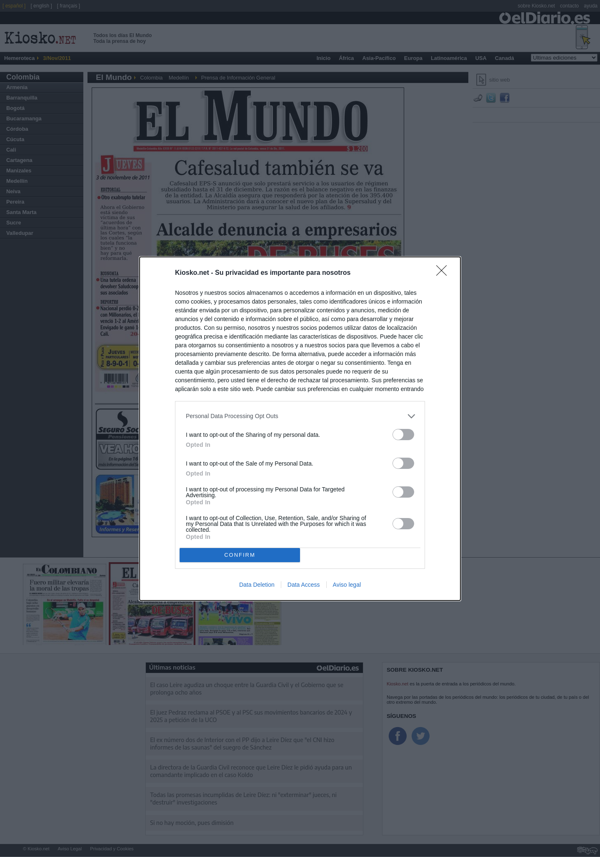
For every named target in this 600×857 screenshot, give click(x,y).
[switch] (403, 434)
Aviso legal (347, 584)
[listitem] (300, 416)
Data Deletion (257, 584)
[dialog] (300, 428)
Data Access (304, 584)
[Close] (444, 273)
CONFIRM (239, 555)
